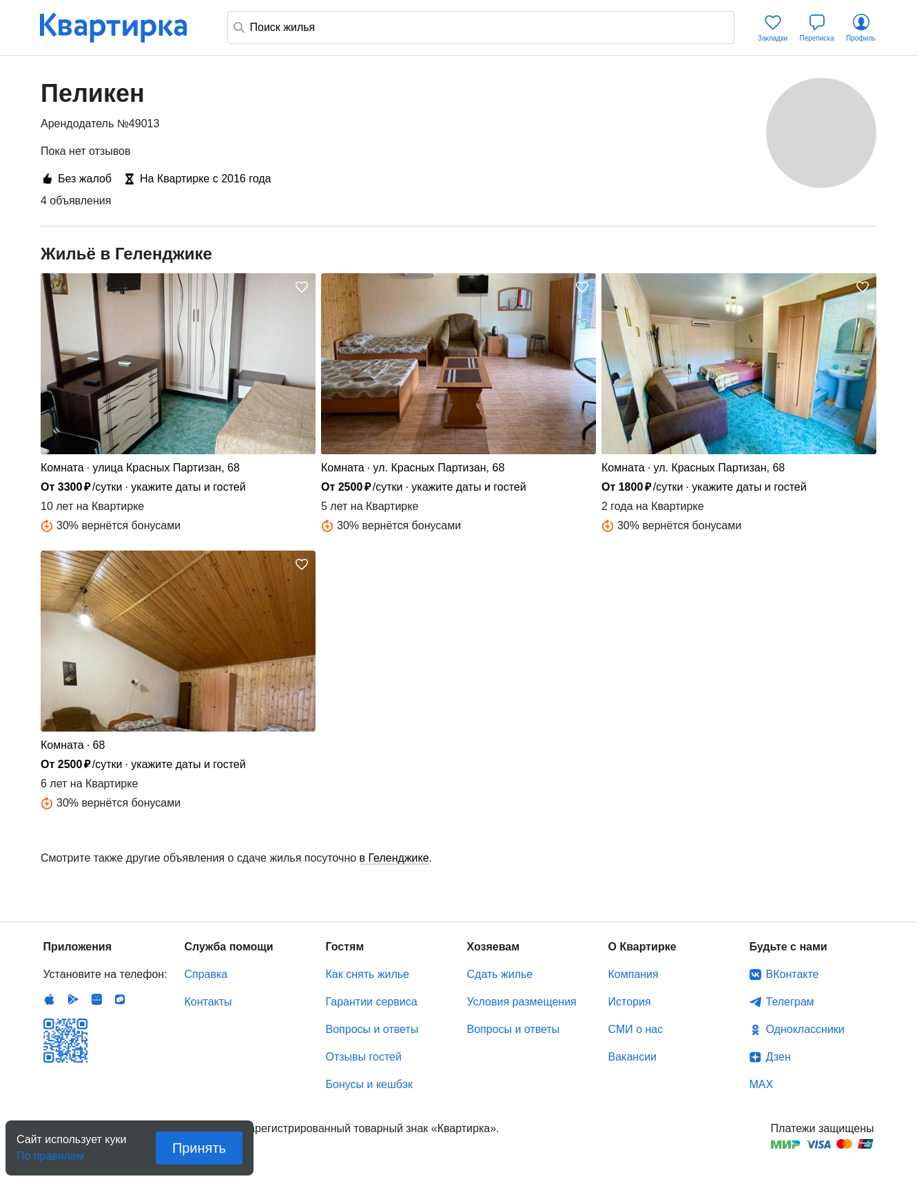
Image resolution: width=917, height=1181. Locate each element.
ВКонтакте (792, 974)
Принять (199, 1148)
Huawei (96, 999)
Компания (633, 974)
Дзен (778, 1057)
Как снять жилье (367, 974)
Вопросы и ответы (372, 1029)
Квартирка (122, 27)
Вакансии (632, 1057)
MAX (762, 1084)
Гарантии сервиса (372, 1002)
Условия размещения (522, 1002)
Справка (206, 974)
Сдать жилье (500, 974)
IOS (49, 999)
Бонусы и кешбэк (369, 1084)
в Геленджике (394, 858)
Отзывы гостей (364, 1057)
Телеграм (790, 1002)
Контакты (208, 1002)
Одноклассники (805, 1029)
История (629, 1002)
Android (73, 999)
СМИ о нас (635, 1029)
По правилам (50, 1151)
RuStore (120, 999)
